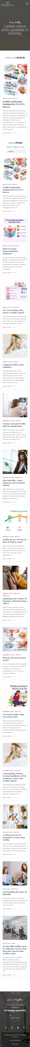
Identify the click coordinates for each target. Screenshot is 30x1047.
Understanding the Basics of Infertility (15, 893)
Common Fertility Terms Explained (13, 365)
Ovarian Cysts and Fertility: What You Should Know (14, 424)
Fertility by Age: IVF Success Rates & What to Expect (15, 540)
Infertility (16, 147)
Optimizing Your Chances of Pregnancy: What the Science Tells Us (15, 601)
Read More (9, 133)
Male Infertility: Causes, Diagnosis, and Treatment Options (14, 482)
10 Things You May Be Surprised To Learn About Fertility (14, 837)
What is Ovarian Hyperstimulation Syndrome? (10, 251)
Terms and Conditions (15, 1040)
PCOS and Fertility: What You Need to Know (13, 715)
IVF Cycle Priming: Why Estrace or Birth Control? (13, 311)
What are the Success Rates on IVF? (14, 658)
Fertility (15, 98)
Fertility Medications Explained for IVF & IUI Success (14, 104)
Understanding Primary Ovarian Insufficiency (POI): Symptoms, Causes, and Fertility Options (15, 777)
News (22, 147)
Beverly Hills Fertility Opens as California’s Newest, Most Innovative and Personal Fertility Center (15, 950)
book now (15, 1018)
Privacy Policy (15, 1044)
